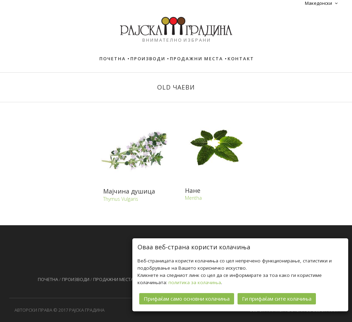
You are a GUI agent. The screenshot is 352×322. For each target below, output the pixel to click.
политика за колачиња (194, 282)
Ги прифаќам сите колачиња (276, 298)
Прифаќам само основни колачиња (187, 298)
